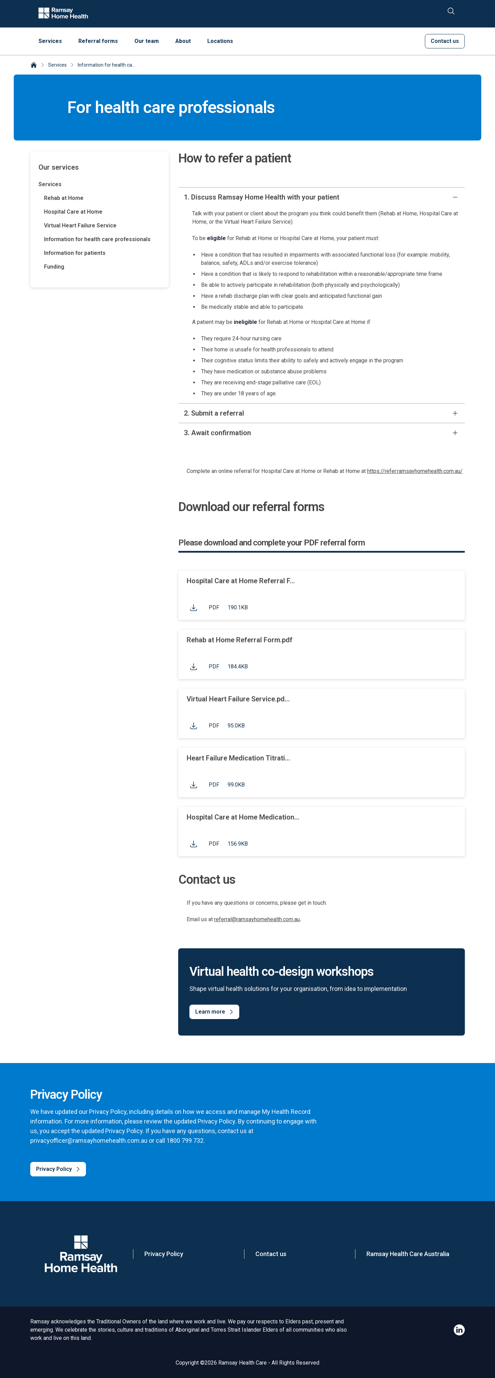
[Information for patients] (102, 253)
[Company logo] (63, 13)
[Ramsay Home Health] (33, 65)
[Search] (451, 13)
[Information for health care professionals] (102, 239)
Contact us (270, 1253)
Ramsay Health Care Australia (407, 1253)
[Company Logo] (81, 1253)
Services (57, 65)
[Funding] (102, 267)
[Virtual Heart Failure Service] (102, 226)
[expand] (455, 413)
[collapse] (455, 197)
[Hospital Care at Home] (102, 212)
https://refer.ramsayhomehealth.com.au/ (415, 471)
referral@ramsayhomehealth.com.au (257, 919)
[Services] (99, 184)
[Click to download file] (193, 607)
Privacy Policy (163, 1253)
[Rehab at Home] (102, 198)
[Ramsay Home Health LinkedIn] (459, 1329)
